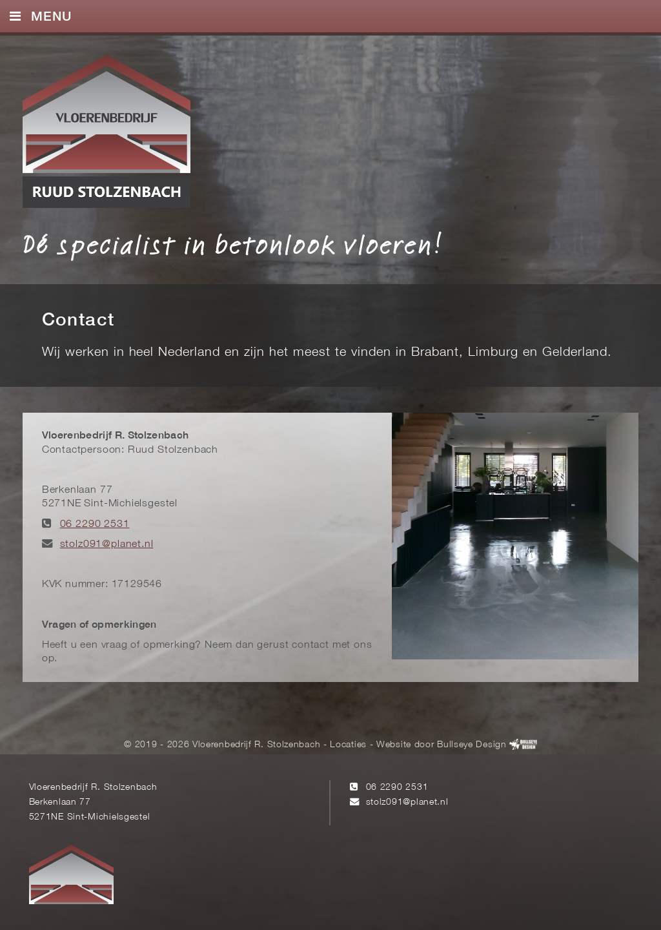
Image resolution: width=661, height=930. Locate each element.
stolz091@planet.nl (107, 544)
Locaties (348, 745)
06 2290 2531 (95, 524)
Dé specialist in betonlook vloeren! (233, 244)
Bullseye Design (471, 745)
